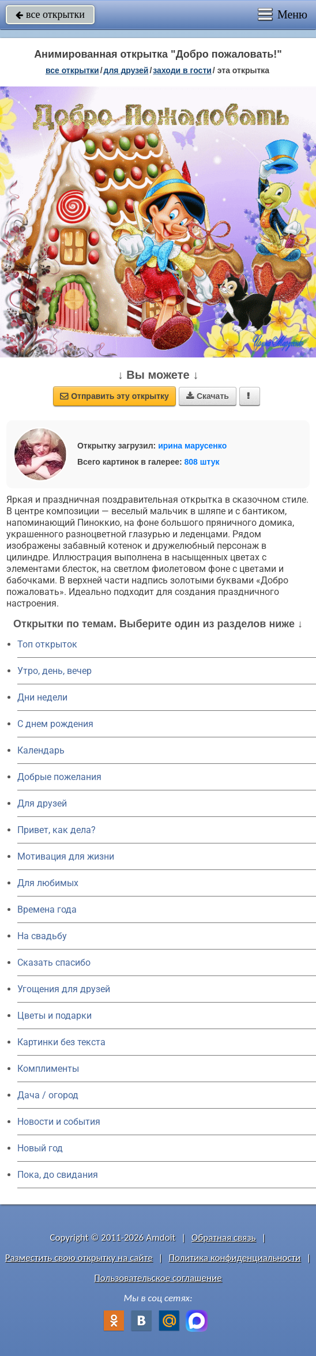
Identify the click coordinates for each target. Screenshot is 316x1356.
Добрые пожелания (59, 776)
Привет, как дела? (56, 829)
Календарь (41, 750)
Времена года (47, 909)
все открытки (50, 14)
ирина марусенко (192, 445)
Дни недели (42, 697)
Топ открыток (47, 644)
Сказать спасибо (54, 962)
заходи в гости (182, 70)
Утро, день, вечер (54, 670)
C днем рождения (55, 723)
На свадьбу (42, 936)
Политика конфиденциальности (234, 1258)
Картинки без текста (61, 1042)
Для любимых (47, 882)
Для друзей (42, 803)
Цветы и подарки (54, 1015)
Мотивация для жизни (65, 856)
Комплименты (48, 1068)
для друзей (126, 70)
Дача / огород (47, 1095)
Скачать (207, 396)
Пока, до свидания (57, 1174)
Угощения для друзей (63, 989)
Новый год (40, 1148)
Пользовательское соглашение (157, 1278)
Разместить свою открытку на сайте (79, 1258)
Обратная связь (223, 1237)
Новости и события (58, 1121)
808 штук (202, 461)
